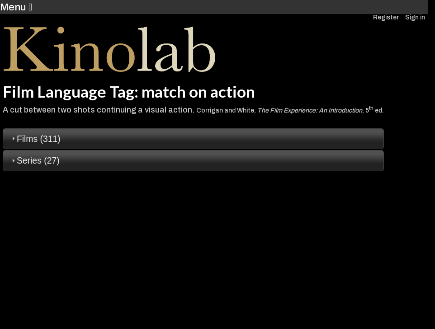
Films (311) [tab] (35, 139)
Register (386, 17)
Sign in (415, 17)
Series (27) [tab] (34, 160)
